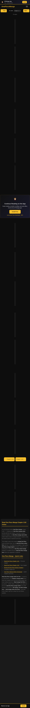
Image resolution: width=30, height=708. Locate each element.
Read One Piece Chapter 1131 (11, 561)
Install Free (15, 211)
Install (24, 2)
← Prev (4, 10)
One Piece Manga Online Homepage (13, 571)
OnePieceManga (8, 6)
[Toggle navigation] (26, 6)
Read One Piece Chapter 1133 (11, 565)
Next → (26, 10)
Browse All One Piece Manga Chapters (13, 567)
